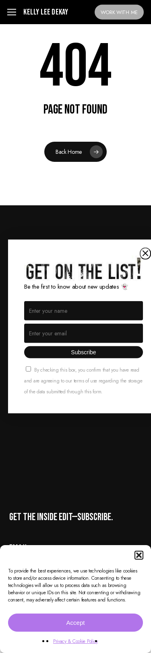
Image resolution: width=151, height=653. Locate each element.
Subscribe (83, 352)
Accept (75, 622)
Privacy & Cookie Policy (75, 641)
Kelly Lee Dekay (45, 12)
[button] (139, 555)
